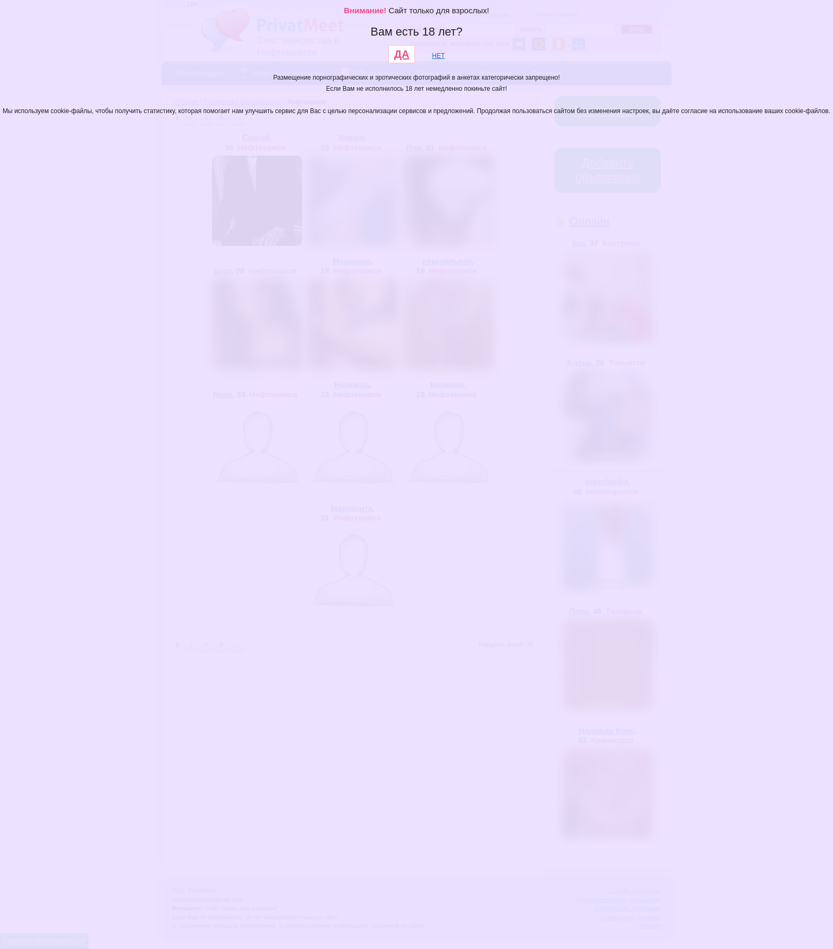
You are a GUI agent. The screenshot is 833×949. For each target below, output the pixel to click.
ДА (402, 54)
